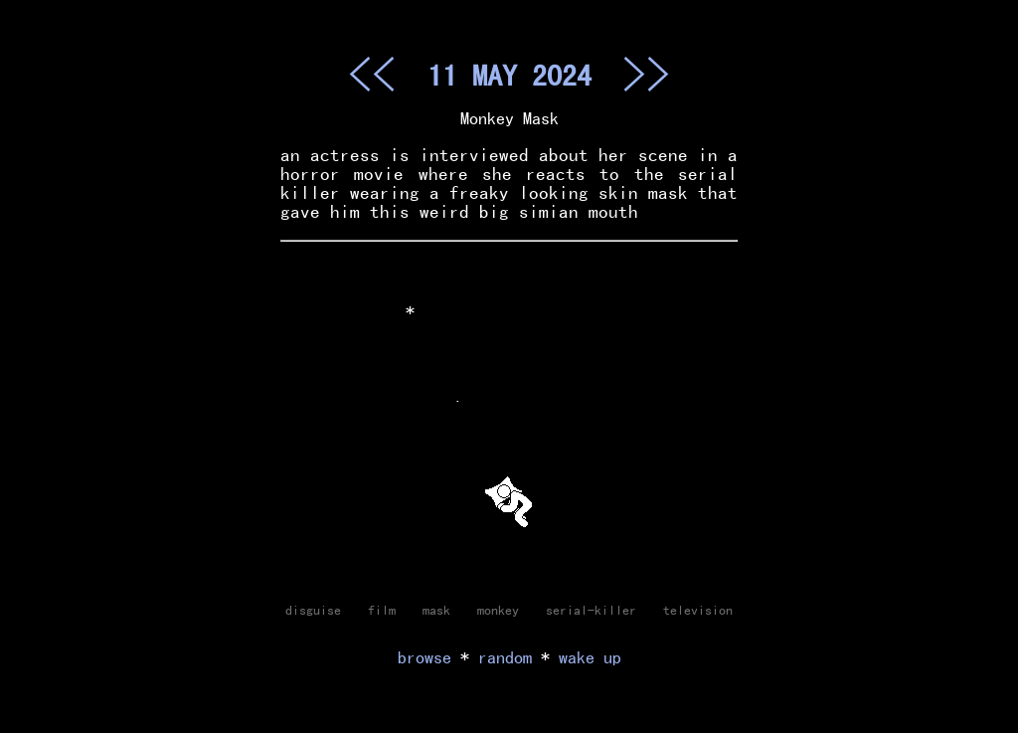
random (505, 656)
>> (646, 73)
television (698, 610)
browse (424, 656)
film (382, 610)
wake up (590, 656)
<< (372, 73)
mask (436, 610)
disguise (313, 610)
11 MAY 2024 (509, 75)
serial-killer (591, 610)
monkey (498, 610)
